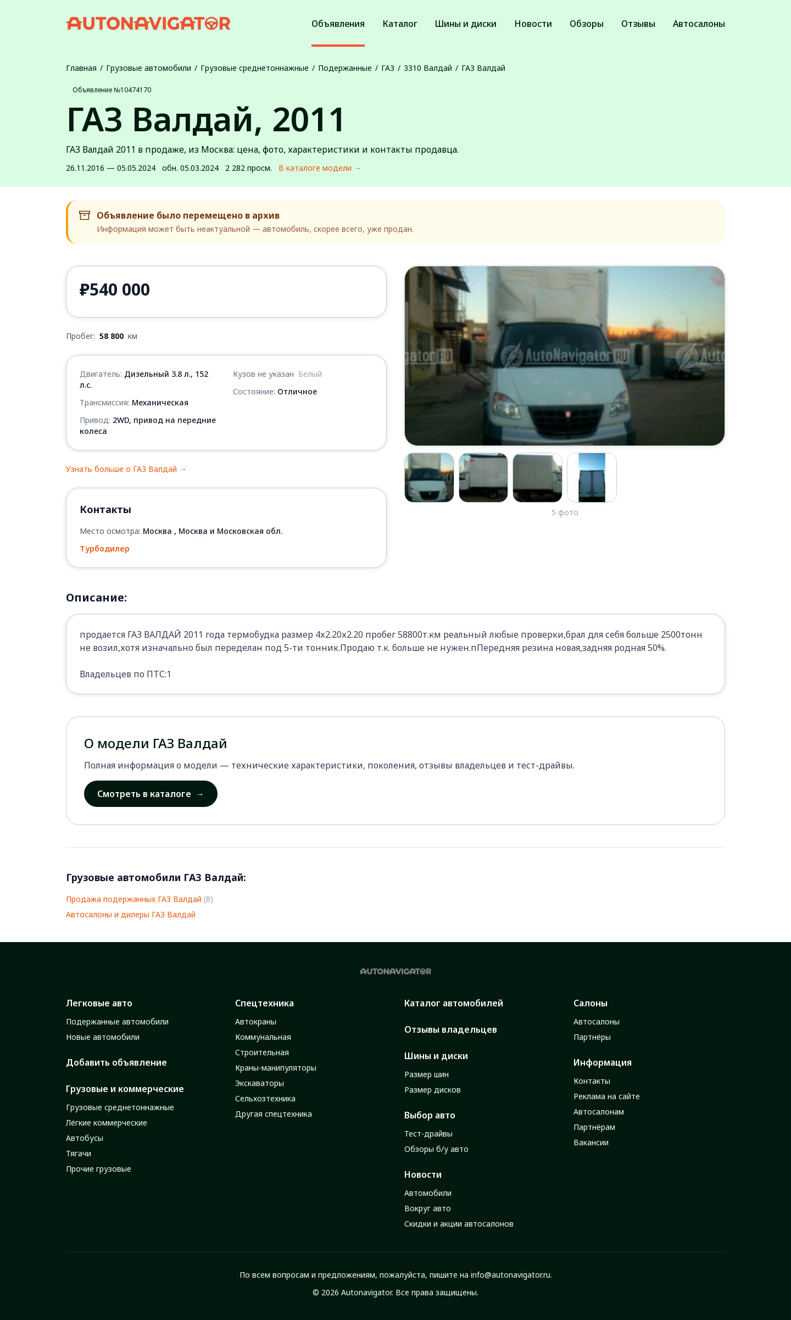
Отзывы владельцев (450, 1029)
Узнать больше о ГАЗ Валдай (126, 469)
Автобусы (84, 1138)
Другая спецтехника (273, 1114)
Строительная (262, 1052)
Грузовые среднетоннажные (254, 68)
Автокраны (255, 1021)
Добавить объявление (116, 1062)
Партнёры (592, 1037)
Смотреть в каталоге (150, 793)
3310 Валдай (428, 68)
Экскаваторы (259, 1083)
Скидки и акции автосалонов (459, 1223)
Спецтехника (264, 1003)
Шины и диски (436, 1056)
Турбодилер (105, 548)
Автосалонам (598, 1111)
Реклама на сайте (606, 1096)
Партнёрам (594, 1127)
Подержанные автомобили (117, 1021)
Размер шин (426, 1074)
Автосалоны (596, 1021)
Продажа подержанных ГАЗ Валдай (134, 899)
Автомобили (428, 1193)
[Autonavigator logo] (148, 23)
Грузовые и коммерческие (125, 1089)
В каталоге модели (319, 168)
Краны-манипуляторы (275, 1067)
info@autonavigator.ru (510, 1274)
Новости (423, 1174)
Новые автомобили (103, 1037)
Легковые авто (99, 1003)
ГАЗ (387, 68)
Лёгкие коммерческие (106, 1122)
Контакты (591, 1081)
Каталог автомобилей (453, 1003)
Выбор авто (429, 1115)
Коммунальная (263, 1037)
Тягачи (78, 1153)
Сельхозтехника (265, 1098)
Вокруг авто (427, 1208)
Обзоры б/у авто (436, 1149)
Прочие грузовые (98, 1168)
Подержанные (345, 68)
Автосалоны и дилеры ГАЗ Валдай (131, 914)
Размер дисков (432, 1089)
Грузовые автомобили (148, 68)
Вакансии (591, 1142)
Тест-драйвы (428, 1133)
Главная (81, 68)
